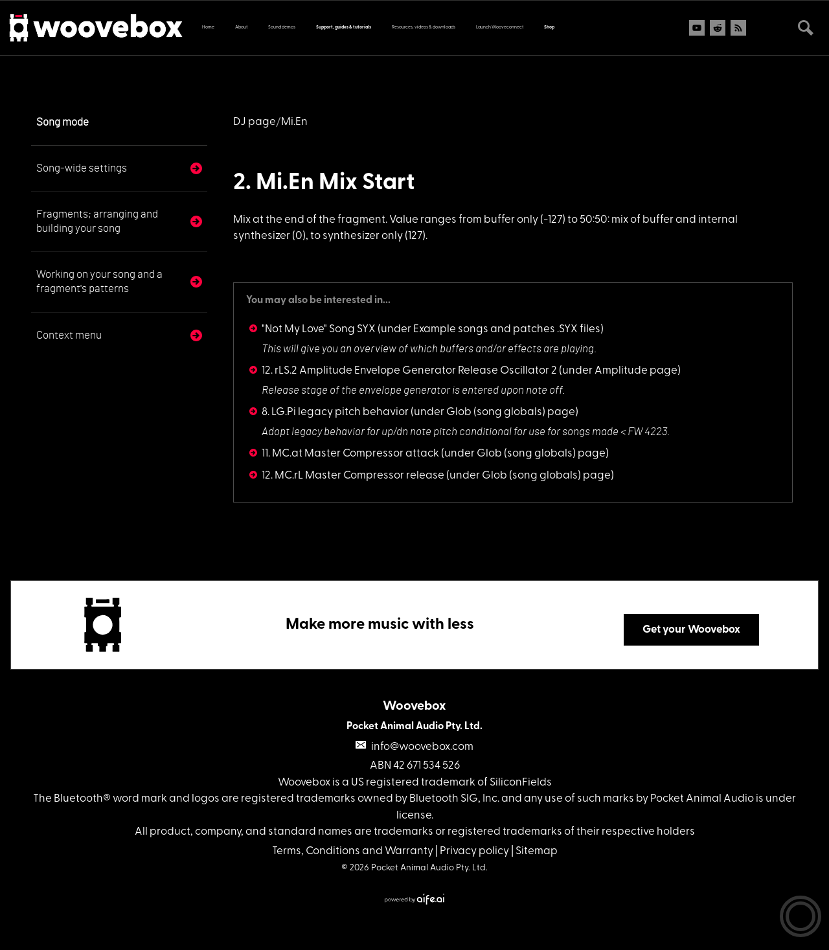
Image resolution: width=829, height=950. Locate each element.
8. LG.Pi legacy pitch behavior (335, 412)
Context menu (69, 335)
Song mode (62, 122)
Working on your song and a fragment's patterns (99, 281)
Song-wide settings (81, 168)
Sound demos (281, 27)
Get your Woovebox (691, 629)
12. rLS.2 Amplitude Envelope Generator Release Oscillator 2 (409, 370)
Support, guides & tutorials (343, 27)
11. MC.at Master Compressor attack (350, 453)
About (241, 27)
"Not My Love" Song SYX (319, 329)
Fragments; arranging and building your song (97, 221)
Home (208, 27)
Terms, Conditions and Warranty (352, 851)
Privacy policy (474, 851)
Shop (549, 27)
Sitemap (537, 851)
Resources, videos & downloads (423, 27)
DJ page (254, 122)
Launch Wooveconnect (499, 27)
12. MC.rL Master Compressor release (353, 475)
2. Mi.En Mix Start (323, 183)
